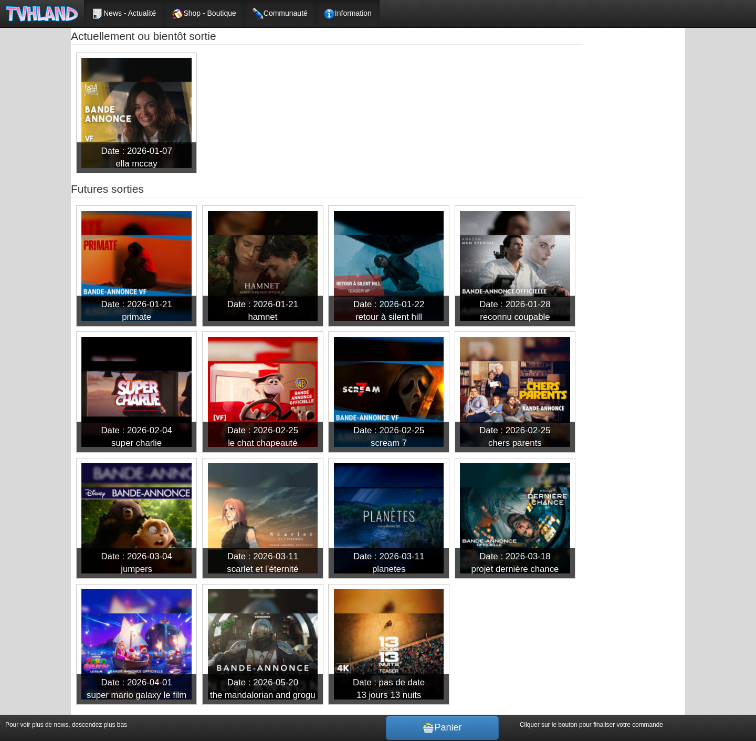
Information (347, 13)
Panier (442, 728)
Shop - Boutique (204, 13)
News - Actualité (124, 13)
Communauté (280, 13)
